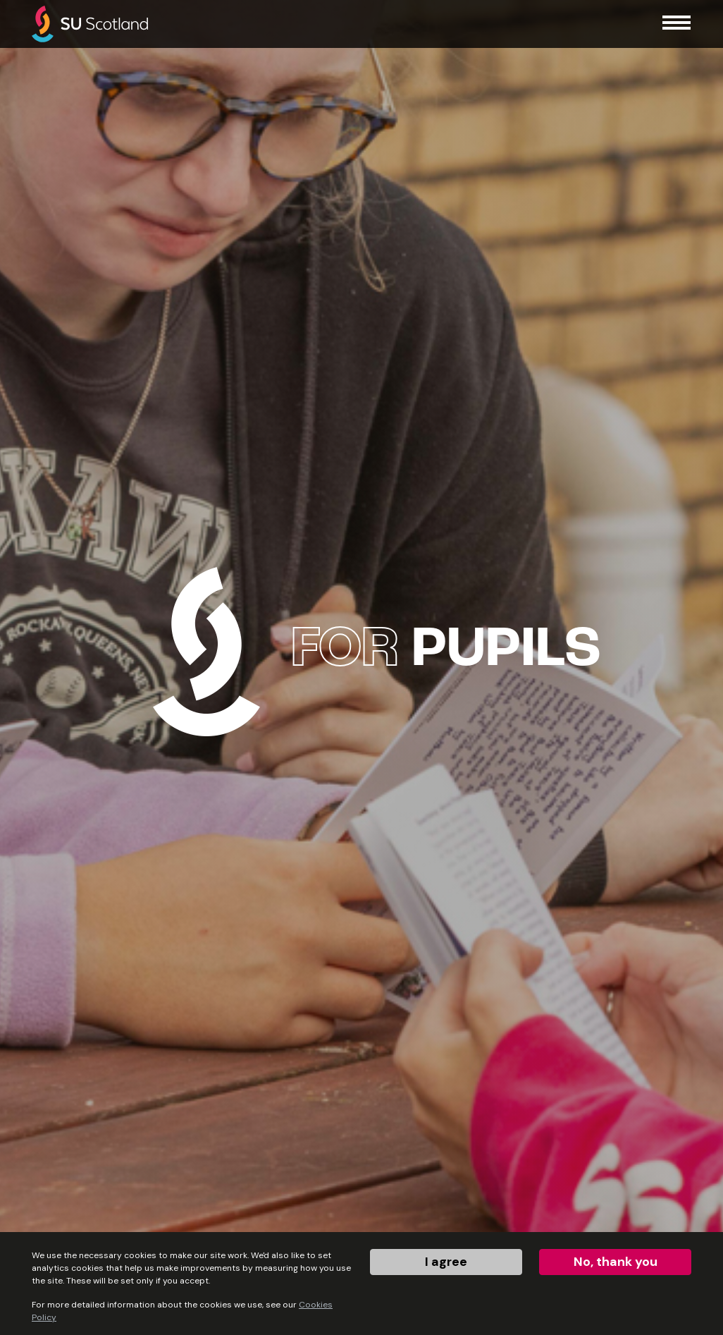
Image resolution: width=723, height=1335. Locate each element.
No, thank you (615, 1261)
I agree (446, 1261)
